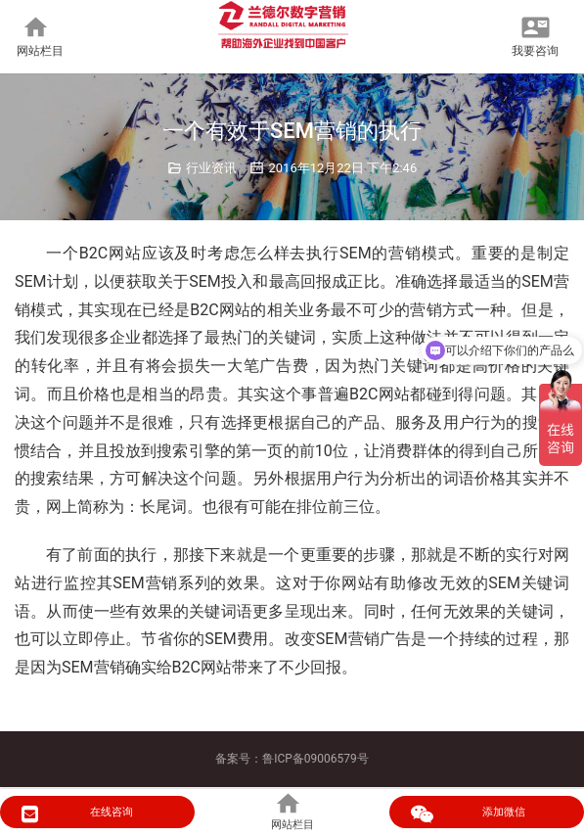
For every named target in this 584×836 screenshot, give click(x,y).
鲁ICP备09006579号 (315, 759)
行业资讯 (211, 168)
